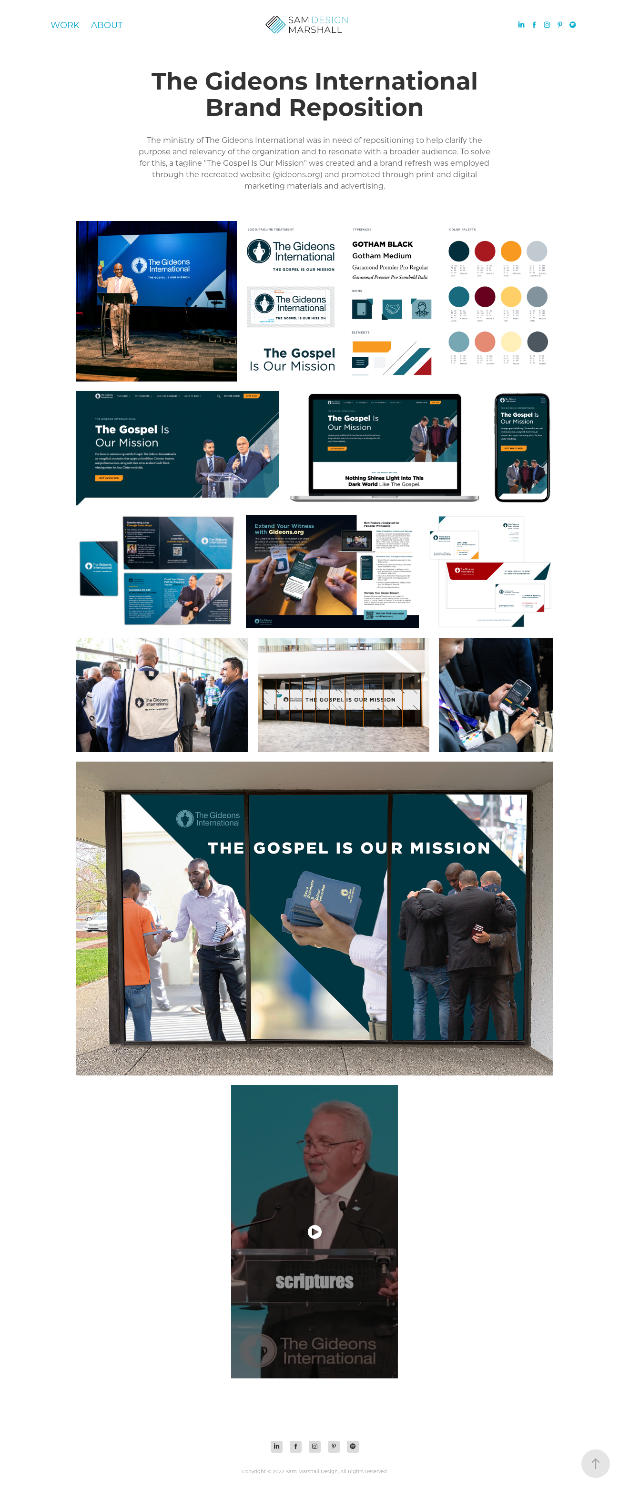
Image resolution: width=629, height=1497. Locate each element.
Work (65, 24)
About (106, 24)
